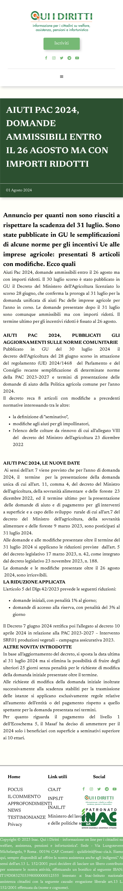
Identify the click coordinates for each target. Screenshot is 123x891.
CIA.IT (54, 790)
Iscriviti (61, 43)
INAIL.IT (56, 807)
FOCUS (15, 790)
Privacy (15, 824)
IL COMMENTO (24, 797)
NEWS (14, 810)
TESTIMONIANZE (27, 817)
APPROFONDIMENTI (30, 804)
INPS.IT (55, 799)
